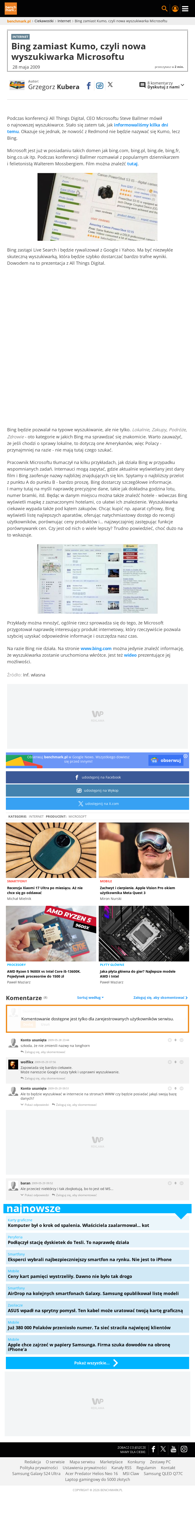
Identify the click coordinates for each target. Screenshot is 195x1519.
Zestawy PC (160, 1462)
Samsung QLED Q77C (163, 1473)
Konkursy (136, 1462)
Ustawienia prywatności (85, 1467)
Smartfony (17, 881)
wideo (130, 655)
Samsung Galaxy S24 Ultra (36, 1473)
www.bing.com (96, 648)
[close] (185, 757)
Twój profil (175, 8)
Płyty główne (112, 965)
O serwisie (55, 1462)
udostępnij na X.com (97, 803)
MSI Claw (131, 1473)
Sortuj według (90, 997)
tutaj (132, 164)
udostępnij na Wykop (98, 790)
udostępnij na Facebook (97, 777)
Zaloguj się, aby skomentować (159, 997)
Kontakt (168, 1467)
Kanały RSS (121, 1467)
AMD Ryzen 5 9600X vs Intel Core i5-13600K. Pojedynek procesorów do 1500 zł (44, 974)
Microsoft (77, 816)
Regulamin (146, 1467)
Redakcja (32, 1462)
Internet (36, 816)
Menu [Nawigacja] (185, 8)
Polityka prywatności (39, 1467)
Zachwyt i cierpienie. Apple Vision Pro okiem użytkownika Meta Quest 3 (137, 890)
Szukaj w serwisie (164, 8)
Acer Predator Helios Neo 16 (91, 1473)
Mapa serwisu (82, 1462)
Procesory (16, 965)
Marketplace (111, 1462)
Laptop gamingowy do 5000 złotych (97, 1479)
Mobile (106, 881)
